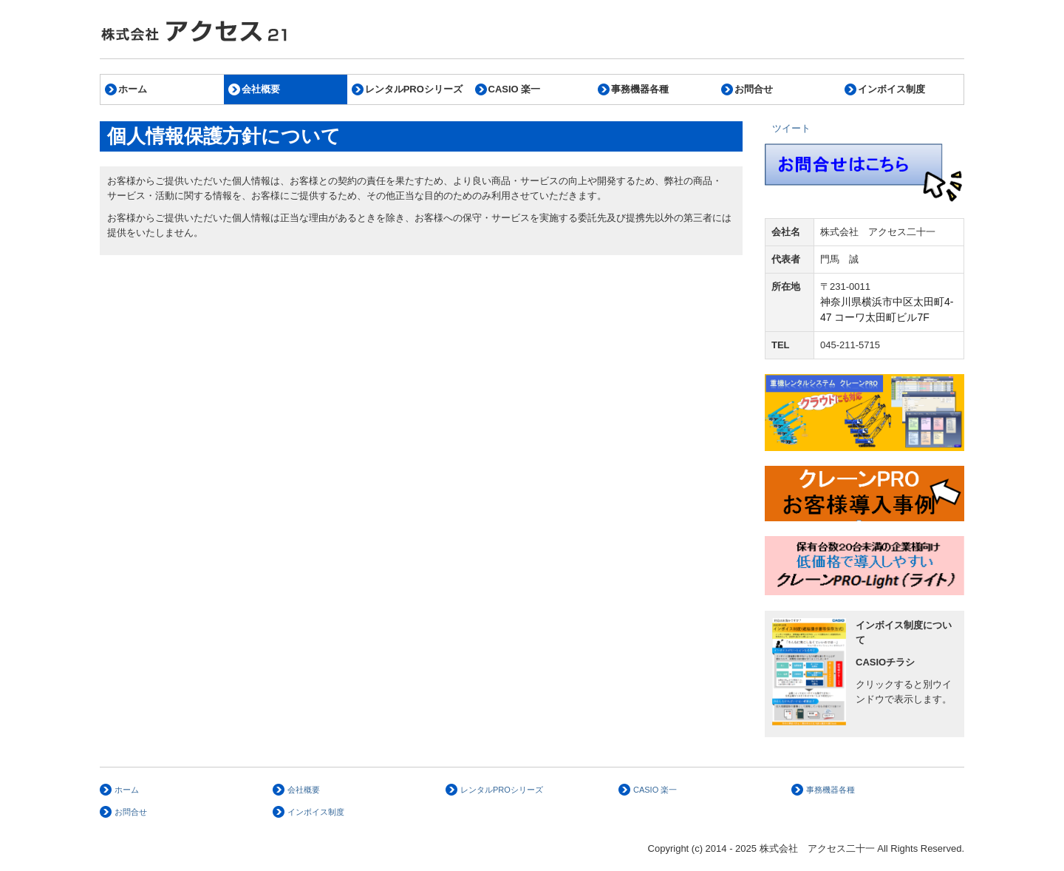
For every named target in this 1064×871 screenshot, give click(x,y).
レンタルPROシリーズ (414, 89)
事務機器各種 (640, 89)
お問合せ (753, 89)
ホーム (132, 89)
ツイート (791, 128)
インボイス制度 (891, 89)
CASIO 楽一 (514, 89)
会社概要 (261, 89)
